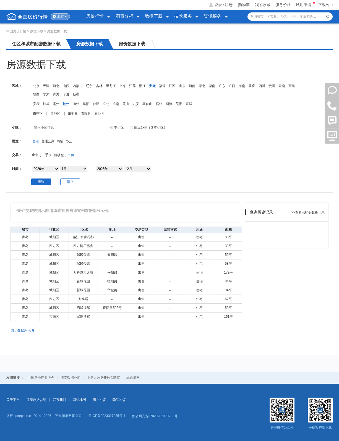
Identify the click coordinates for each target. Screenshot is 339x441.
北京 (60, 17)
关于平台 (13, 400)
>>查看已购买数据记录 (308, 212)
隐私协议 (119, 400)
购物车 (244, 4)
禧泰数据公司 (70, 378)
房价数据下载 (132, 43)
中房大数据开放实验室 (103, 378)
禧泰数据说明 (36, 400)
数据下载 (37, 31)
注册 (229, 4)
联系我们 (59, 400)
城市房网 (133, 378)
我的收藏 (262, 4)
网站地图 (79, 400)
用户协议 (99, 400)
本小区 (116, 127)
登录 (218, 4)
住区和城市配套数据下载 (36, 43)
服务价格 (283, 4)
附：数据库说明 (22, 330)
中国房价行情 (16, 31)
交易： (17, 155)
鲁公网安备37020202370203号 (155, 416)
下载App (325, 4)
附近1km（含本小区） (148, 127)
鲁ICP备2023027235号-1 (106, 416)
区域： (17, 86)
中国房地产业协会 (41, 378)
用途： (17, 141)
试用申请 (304, 4)
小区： (17, 127)
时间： (17, 169)
